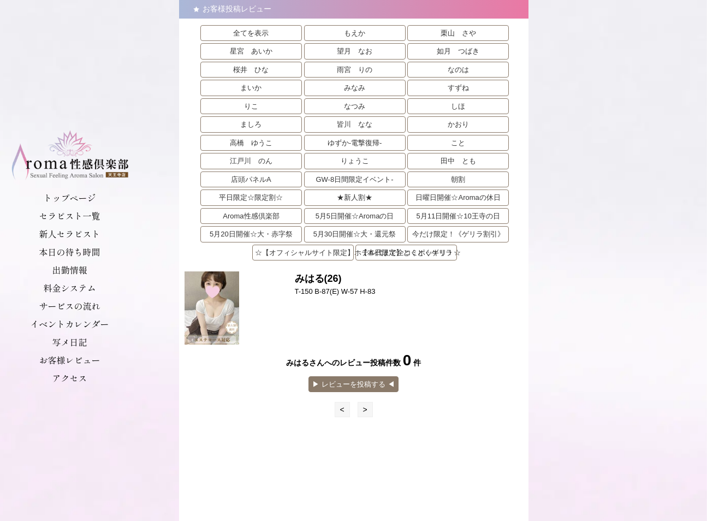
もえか (354, 33)
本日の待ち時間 (69, 251)
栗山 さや (458, 33)
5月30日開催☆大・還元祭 (354, 234)
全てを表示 (251, 33)
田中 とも (458, 161)
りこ (251, 106)
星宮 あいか (251, 51)
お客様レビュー (69, 359)
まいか (251, 88)
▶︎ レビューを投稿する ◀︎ (353, 384)
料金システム (69, 287)
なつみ (354, 106)
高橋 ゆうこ (251, 143)
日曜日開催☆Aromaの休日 (457, 197)
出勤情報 (69, 269)
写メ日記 (69, 341)
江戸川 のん (251, 161)
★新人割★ (354, 197)
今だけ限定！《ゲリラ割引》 (458, 234)
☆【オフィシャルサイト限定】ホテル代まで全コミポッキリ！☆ (304, 252)
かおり (458, 124)
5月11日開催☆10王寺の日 (458, 216)
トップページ (69, 197)
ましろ (251, 124)
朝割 (458, 179)
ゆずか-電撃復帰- (355, 143)
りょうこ (355, 161)
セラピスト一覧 (69, 215)
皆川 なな (354, 124)
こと (458, 143)
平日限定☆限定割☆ (251, 197)
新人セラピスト (69, 233)
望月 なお (354, 51)
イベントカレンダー (69, 323)
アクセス (69, 377)
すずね (458, 88)
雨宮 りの (354, 70)
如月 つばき (458, 51)
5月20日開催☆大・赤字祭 (251, 234)
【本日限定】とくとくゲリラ (406, 252)
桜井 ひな (251, 70)
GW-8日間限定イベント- (354, 179)
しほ (458, 106)
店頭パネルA (251, 179)
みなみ (354, 88)
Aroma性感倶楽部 (251, 216)
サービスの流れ (69, 305)
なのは (458, 70)
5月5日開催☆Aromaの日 (355, 216)
